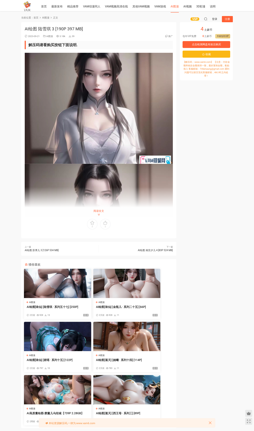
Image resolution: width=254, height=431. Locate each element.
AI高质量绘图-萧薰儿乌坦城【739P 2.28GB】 (98, 362)
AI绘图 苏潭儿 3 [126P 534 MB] (42, 250)
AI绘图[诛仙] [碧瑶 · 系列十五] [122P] (149, 308)
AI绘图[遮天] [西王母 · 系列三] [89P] (149, 362)
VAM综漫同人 (91, 6)
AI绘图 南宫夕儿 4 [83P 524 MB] (155, 250)
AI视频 (187, 6)
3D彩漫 (200, 6)
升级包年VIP (222, 36)
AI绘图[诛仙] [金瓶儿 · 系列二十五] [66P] (97, 308)
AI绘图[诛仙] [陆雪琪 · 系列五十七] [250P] (46, 308)
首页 (44, 6)
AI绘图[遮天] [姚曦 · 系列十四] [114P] (48, 362)
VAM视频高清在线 (116, 6)
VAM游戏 (160, 6)
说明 (213, 6)
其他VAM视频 (141, 6)
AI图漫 (175, 6)
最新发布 (57, 6)
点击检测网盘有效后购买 (206, 44)
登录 (101, 394)
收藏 (206, 54)
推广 (170, 36)
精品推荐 (72, 6)
